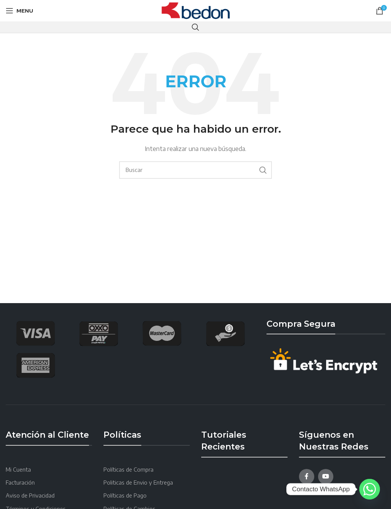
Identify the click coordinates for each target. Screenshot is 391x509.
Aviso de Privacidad (30, 495)
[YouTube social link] (325, 476)
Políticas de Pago (125, 495)
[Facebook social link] (306, 476)
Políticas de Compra (128, 469)
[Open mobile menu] (19, 10)
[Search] (195, 27)
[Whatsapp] (369, 489)
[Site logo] (196, 10)
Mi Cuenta (18, 469)
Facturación (20, 482)
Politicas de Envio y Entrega (138, 482)
